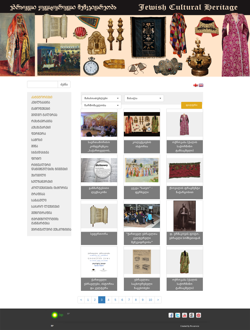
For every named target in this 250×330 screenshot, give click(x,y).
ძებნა (64, 84)
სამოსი (36, 140)
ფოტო (36, 159)
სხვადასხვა (40, 152)
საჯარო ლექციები (45, 207)
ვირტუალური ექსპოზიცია (51, 229)
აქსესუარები (41, 127)
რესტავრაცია (41, 121)
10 (150, 299)
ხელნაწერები (42, 182)
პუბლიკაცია (40, 102)
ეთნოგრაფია (41, 213)
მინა (34, 146)
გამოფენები (40, 109)
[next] (158, 299)
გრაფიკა (38, 194)
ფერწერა (38, 134)
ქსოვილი (38, 175)
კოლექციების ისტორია (49, 188)
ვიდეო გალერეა (44, 115)
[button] (101, 98)
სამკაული (38, 200)
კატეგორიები (41, 97)
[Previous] (81, 299)
